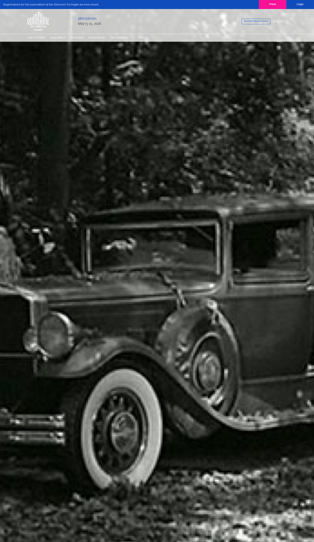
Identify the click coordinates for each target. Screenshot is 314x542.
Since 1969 (77, 37)
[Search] (154, 38)
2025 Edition (58, 37)
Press (272, 4)
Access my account (251, 21)
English (278, 21)
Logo (300, 4)
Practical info (96, 37)
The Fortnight (36, 37)
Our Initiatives (119, 37)
